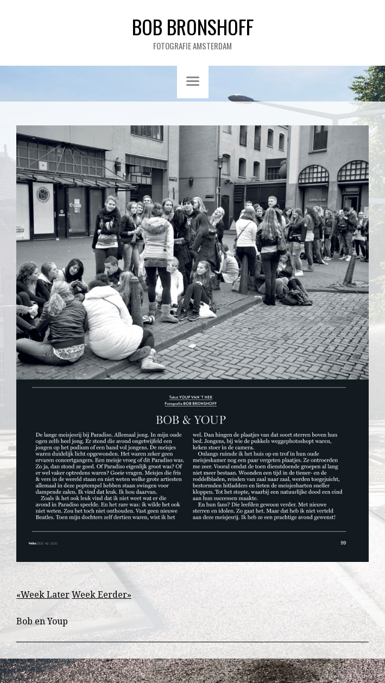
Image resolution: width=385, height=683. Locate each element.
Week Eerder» (101, 595)
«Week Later (43, 595)
